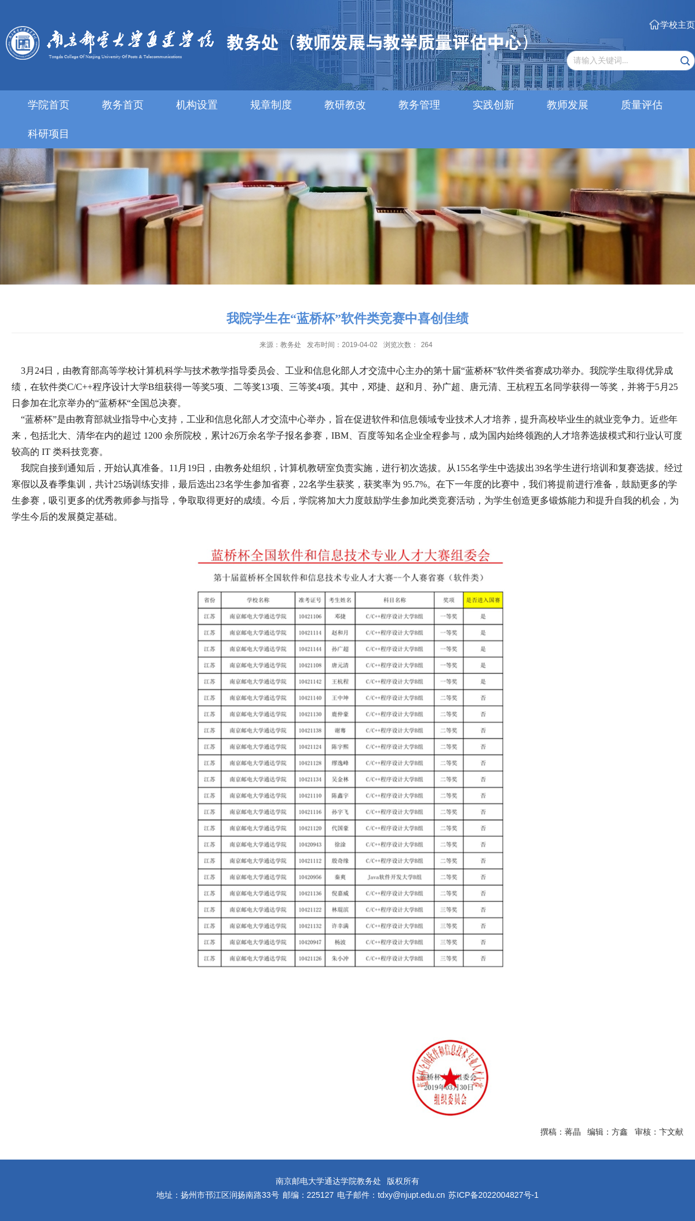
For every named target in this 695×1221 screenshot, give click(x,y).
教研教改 (345, 105)
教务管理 (419, 105)
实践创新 (493, 105)
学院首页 (49, 105)
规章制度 (271, 105)
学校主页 (677, 25)
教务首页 (123, 105)
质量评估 (642, 105)
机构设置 (197, 105)
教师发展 (567, 105)
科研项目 (49, 134)
